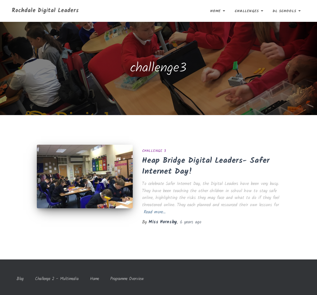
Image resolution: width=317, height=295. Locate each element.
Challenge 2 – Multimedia (57, 279)
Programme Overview (127, 279)
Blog (20, 279)
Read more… (155, 212)
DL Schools (287, 11)
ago (190, 222)
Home (217, 11)
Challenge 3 (154, 151)
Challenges (249, 11)
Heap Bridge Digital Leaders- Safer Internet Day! (206, 166)
